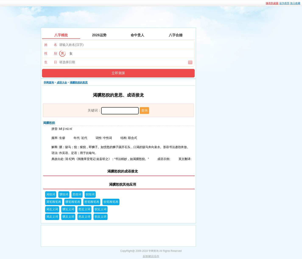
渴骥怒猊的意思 (79, 82)
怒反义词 (84, 216)
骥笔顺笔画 (72, 201)
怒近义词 (84, 209)
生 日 (50, 62)
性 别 (50, 53)
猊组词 (90, 194)
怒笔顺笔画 (91, 201)
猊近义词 (100, 209)
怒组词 (77, 194)
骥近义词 (68, 209)
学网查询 (49, 82)
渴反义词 (52, 216)
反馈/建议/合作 (151, 256)
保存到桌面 (272, 3)
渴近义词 (52, 209)
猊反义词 (100, 216)
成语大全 (62, 82)
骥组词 (63, 194)
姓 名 (50, 44)
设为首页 (284, 3)
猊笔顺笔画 (110, 201)
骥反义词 (68, 216)
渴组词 (50, 194)
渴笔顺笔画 (53, 201)
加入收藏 (295, 3)
